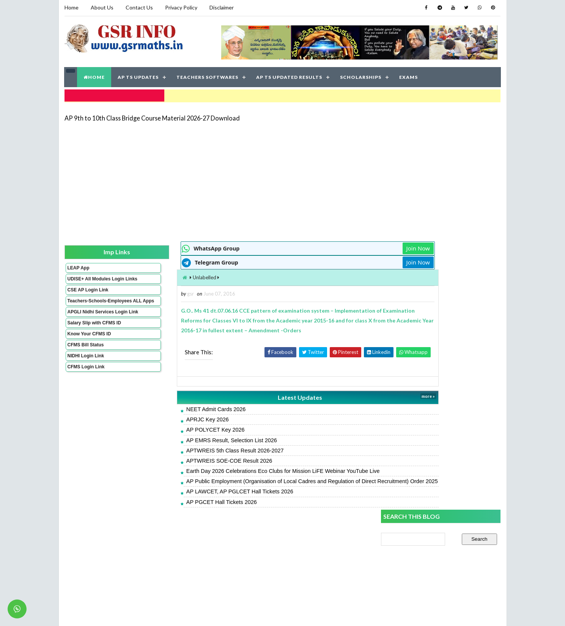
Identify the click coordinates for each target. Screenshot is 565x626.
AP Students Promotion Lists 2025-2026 (429, 528)
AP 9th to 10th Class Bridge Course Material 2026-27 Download (152, 115)
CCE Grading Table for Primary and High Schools (438, 545)
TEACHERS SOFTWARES (208, 75)
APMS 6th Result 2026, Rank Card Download (434, 429)
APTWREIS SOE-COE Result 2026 (187, 459)
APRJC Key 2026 (165, 418)
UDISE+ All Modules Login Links (88, 279)
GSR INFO (136, 612)
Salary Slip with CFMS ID (94, 336)
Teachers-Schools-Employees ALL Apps (90, 306)
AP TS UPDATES (138, 75)
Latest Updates (247, 395)
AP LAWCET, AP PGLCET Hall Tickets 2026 (197, 497)
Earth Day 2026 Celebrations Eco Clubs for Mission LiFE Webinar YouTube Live (240, 469)
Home (72, 7)
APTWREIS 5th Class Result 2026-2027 (192, 449)
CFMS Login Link (85, 380)
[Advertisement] (283, 179)
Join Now (354, 246)
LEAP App (78, 265)
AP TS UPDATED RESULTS (290, 75)
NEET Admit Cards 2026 (173, 407)
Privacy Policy (181, 7)
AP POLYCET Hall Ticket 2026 (417, 579)
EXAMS (409, 75)
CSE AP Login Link (87, 293)
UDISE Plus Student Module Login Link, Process (437, 446)
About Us (102, 7)
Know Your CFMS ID (89, 347)
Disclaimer (221, 7)
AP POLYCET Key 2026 (173, 428)
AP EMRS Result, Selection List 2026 (189, 438)
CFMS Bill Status (85, 358)
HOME (94, 75)
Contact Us (139, 7)
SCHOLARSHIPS (361, 75)
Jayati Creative (246, 612)
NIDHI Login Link (85, 369)
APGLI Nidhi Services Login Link (90, 323)
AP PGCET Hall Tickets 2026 (179, 507)
